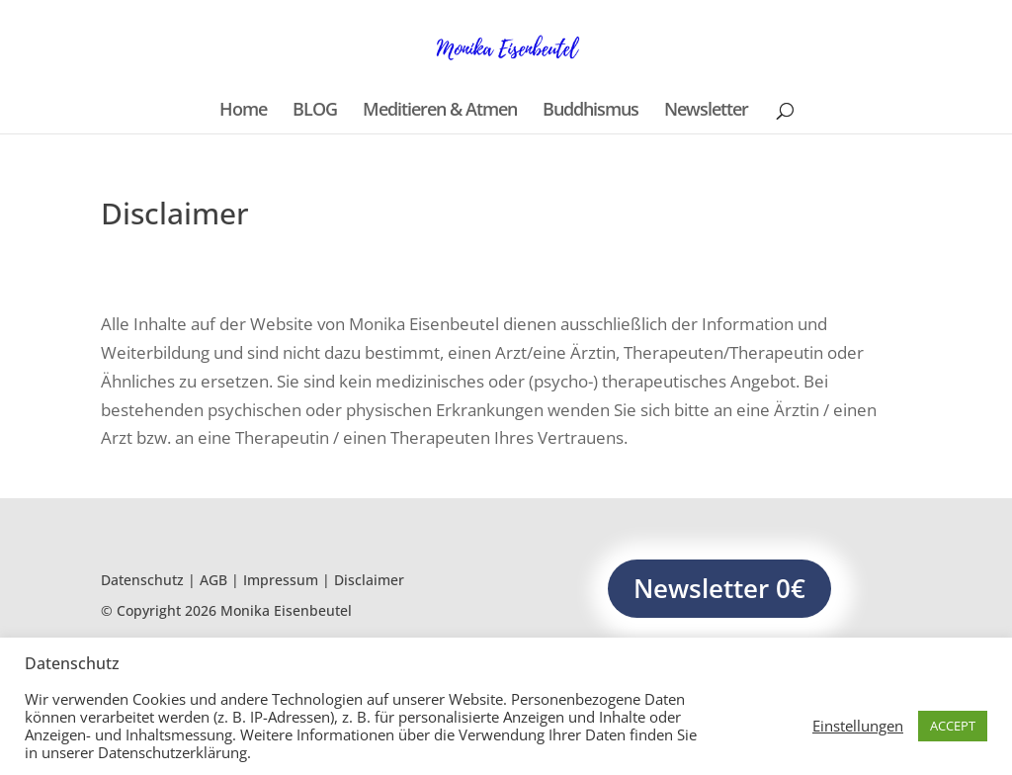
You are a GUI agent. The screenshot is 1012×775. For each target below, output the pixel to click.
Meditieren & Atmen (440, 111)
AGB (213, 579)
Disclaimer (369, 579)
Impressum (280, 579)
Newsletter (706, 111)
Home (243, 111)
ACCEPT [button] (952, 725)
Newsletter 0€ (719, 588)
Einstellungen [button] (857, 725)
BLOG (315, 111)
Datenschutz (142, 579)
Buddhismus (590, 111)
